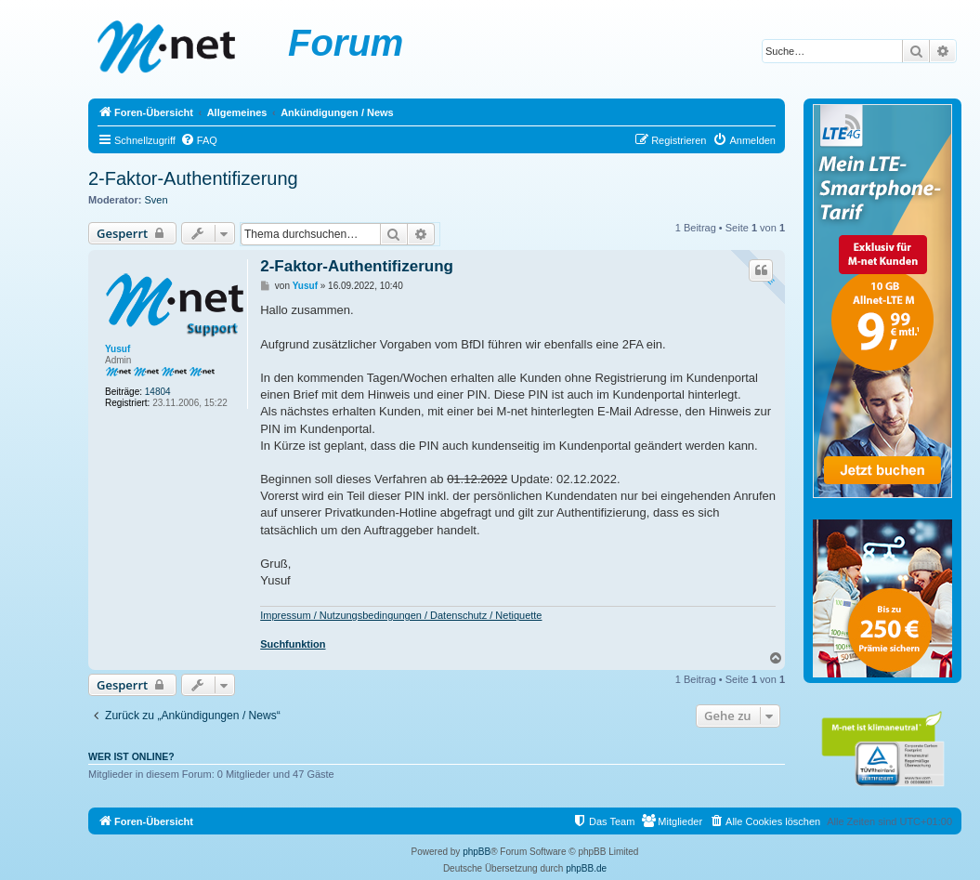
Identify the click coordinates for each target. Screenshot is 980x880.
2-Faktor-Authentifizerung (193, 178)
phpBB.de (586, 868)
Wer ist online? (131, 756)
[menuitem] (198, 140)
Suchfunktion (292, 644)
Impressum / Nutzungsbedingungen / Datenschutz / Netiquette (401, 615)
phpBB (476, 852)
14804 (158, 392)
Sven (156, 199)
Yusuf (117, 349)
